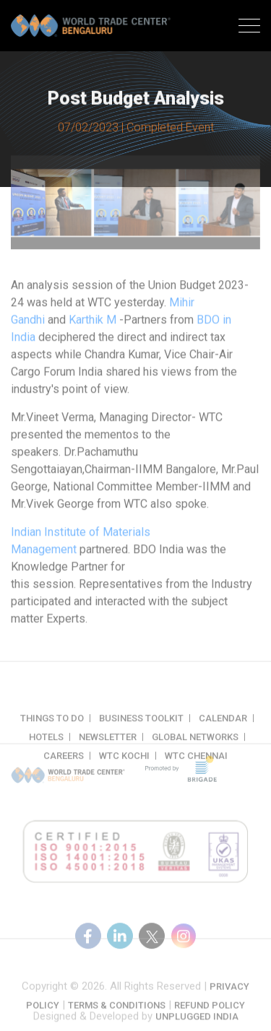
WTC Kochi (124, 764)
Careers (63, 764)
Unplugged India (196, 1019)
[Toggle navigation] (249, 27)
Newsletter (108, 745)
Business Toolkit (141, 726)
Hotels (46, 745)
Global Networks (195, 745)
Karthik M (92, 325)
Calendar (223, 726)
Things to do (52, 726)
